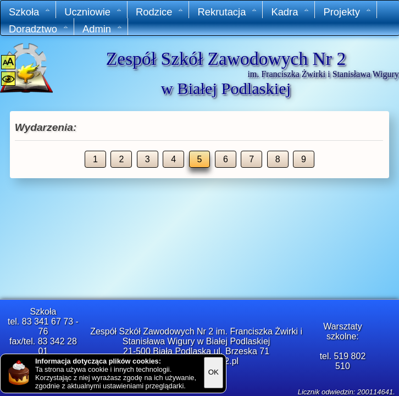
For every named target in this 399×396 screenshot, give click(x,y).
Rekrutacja (227, 12)
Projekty (347, 12)
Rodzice (160, 12)
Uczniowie (93, 12)
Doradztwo (39, 29)
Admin (102, 29)
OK (213, 372)
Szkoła (30, 12)
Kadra (290, 12)
